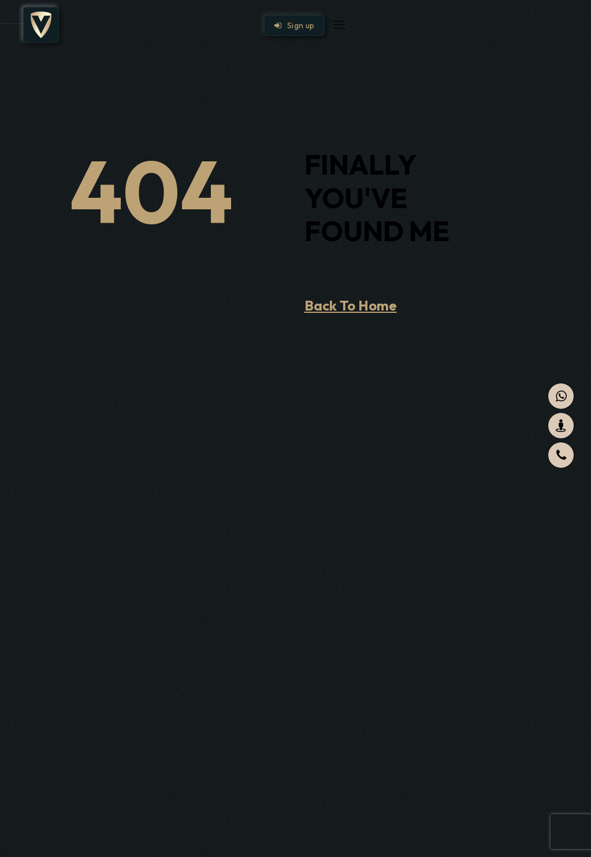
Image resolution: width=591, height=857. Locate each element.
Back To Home (350, 305)
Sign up (294, 25)
